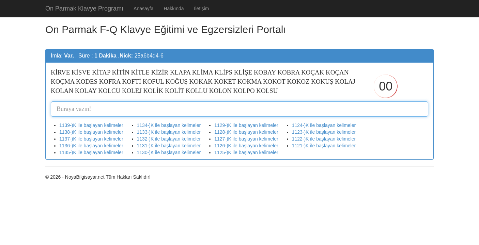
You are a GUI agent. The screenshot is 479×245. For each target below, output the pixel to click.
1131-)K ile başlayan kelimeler (169, 145)
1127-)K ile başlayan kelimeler (246, 139)
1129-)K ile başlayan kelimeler (246, 125)
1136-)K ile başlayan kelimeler (91, 145)
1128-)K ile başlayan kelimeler (246, 132)
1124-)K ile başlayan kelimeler (324, 125)
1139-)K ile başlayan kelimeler (91, 125)
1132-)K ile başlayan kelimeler (169, 139)
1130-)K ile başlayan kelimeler (169, 152)
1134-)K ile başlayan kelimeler (169, 125)
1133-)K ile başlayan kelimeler (169, 132)
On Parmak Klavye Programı (84, 8)
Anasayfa (143, 8)
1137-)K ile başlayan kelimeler (91, 139)
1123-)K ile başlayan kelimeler (324, 132)
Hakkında (174, 8)
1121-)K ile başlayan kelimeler (324, 145)
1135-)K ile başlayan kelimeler (91, 152)
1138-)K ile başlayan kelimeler (91, 132)
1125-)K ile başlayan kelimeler (246, 152)
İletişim (201, 8)
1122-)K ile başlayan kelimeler (324, 139)
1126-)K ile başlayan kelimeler (246, 145)
